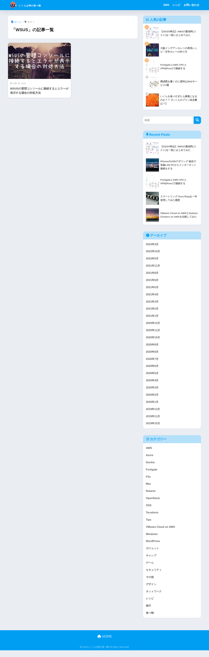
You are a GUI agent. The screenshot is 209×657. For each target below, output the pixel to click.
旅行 (148, 612)
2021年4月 (152, 295)
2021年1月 (152, 317)
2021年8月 (152, 273)
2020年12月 (153, 324)
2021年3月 (152, 302)
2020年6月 (152, 368)
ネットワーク (154, 597)
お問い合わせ (191, 5)
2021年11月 (153, 266)
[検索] (197, 120)
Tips (148, 524)
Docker (150, 466)
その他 (150, 582)
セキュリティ (154, 575)
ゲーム (150, 568)
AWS (166, 5)
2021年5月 (152, 288)
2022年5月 (152, 258)
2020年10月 (153, 339)
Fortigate (152, 473)
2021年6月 (152, 280)
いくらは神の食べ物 (32, 5)
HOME (104, 643)
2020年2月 (152, 397)
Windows (152, 539)
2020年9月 (152, 346)
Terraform (152, 517)
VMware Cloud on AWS (161, 531)
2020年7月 (152, 361)
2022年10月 (153, 251)
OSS (149, 509)
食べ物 (150, 619)
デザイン (151, 590)
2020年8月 (152, 353)
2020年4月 (152, 383)
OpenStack (153, 502)
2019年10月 (153, 426)
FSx (148, 480)
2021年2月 (152, 310)
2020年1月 (152, 404)
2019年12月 (153, 412)
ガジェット (153, 553)
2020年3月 (152, 390)
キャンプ (151, 561)
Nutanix (151, 495)
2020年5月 (152, 375)
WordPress (153, 546)
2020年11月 (153, 331)
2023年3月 (152, 244)
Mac (148, 488)
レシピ (176, 5)
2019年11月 (153, 419)
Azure (150, 458)
